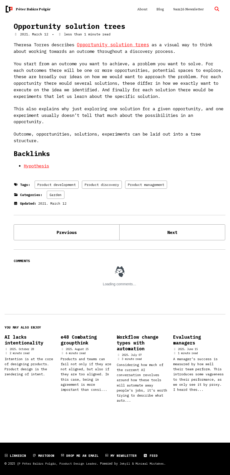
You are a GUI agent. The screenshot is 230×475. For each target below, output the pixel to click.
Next (172, 244)
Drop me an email (80, 455)
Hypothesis (38, 177)
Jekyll (125, 463)
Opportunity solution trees (69, 26)
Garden (56, 206)
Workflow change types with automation (137, 355)
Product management (146, 196)
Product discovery (102, 196)
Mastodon (43, 455)
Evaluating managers (187, 352)
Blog (160, 9)
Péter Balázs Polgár (33, 9)
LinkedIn (15, 455)
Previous (67, 244)
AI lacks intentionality (24, 352)
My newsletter (121, 455)
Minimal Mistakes (149, 463)
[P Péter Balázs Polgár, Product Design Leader (57, 463)
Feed (150, 455)
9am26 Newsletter (188, 9)
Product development (56, 196)
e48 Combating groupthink (79, 352)
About (142, 9)
